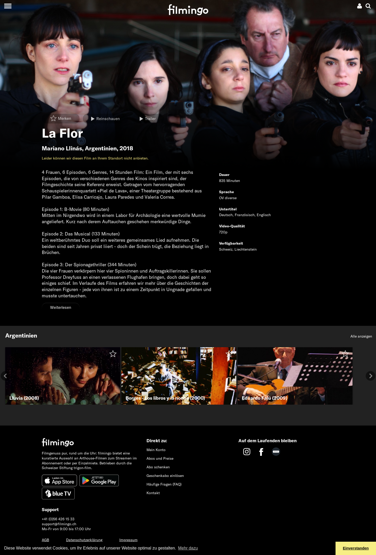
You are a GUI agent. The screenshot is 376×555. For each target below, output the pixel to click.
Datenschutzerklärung (84, 540)
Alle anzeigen (361, 336)
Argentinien (101, 148)
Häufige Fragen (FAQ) (163, 484)
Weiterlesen (60, 307)
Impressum (128, 540)
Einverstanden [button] (356, 548)
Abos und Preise (159, 458)
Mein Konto (156, 449)
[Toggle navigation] (7, 6)
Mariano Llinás (62, 148)
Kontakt (153, 493)
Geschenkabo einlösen (165, 475)
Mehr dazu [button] (188, 548)
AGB (45, 540)
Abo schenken (158, 467)
